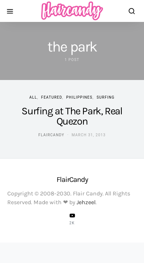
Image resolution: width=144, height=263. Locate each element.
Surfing (106, 97)
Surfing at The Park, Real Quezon (72, 116)
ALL (33, 97)
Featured (51, 97)
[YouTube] (72, 219)
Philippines (79, 97)
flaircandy (51, 135)
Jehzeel (86, 202)
